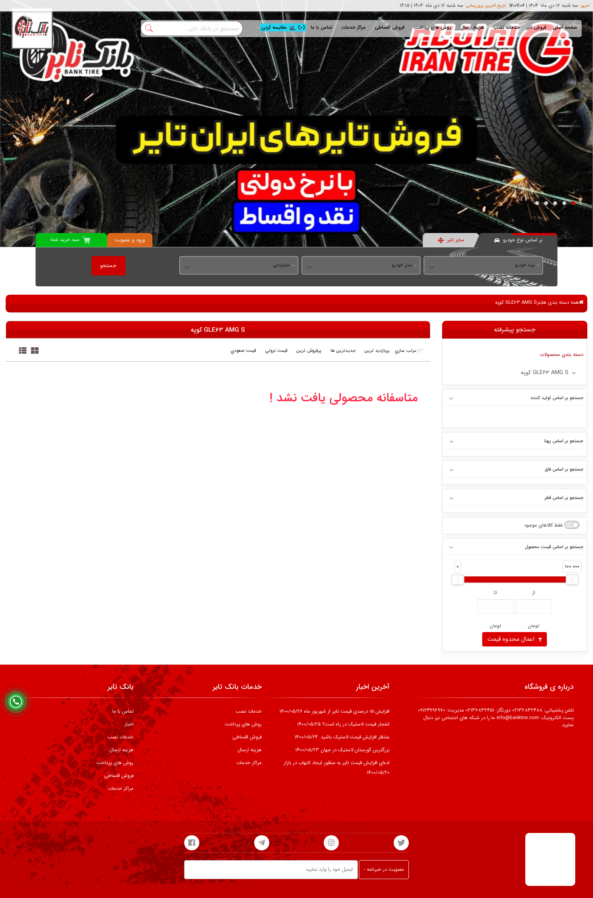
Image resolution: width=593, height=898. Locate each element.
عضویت (122, 240)
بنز (539, 302)
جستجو (108, 265)
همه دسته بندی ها (563, 302)
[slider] (457, 579)
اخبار (129, 724)
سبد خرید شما (71, 240)
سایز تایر (451, 240)
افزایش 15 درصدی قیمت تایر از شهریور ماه (334, 711)
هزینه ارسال (472, 27)
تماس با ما (321, 27)
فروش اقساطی (390, 27)
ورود (140, 240)
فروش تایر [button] (536, 27)
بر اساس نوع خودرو (518, 240)
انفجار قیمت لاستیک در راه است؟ (343, 724)
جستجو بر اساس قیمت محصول (554, 546)
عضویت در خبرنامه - (384, 869)
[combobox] (483, 265)
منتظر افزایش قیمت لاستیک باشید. (342, 737)
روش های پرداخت (432, 27)
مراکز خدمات (354, 27)
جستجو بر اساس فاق (564, 469)
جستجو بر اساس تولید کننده (557, 397)
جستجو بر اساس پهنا (563, 440)
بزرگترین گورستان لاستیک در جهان (342, 750)
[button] (573, 203)
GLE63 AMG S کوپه (516, 302)
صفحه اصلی (565, 27)
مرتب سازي (410, 350)
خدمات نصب (506, 27)
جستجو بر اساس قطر (564, 497)
